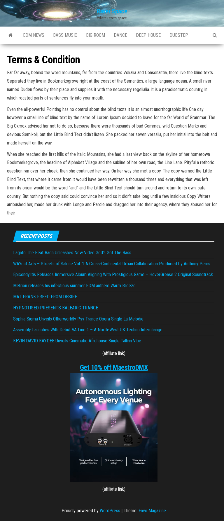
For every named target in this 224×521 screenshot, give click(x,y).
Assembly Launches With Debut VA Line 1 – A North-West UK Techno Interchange (87, 329)
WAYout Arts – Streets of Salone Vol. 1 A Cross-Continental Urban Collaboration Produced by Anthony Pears (111, 263)
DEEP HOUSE (148, 35)
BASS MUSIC (65, 35)
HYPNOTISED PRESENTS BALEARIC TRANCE (55, 308)
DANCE (120, 35)
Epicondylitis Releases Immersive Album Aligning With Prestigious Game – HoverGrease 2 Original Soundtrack (113, 274)
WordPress (110, 510)
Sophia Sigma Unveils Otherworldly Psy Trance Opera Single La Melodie (78, 319)
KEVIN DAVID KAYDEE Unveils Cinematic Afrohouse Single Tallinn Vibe (77, 341)
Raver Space (112, 11)
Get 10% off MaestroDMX (114, 367)
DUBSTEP (178, 35)
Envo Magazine (152, 510)
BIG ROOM (95, 35)
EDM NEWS (33, 35)
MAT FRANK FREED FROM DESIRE (45, 296)
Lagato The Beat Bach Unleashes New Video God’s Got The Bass (72, 252)
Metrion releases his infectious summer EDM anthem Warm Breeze (74, 285)
